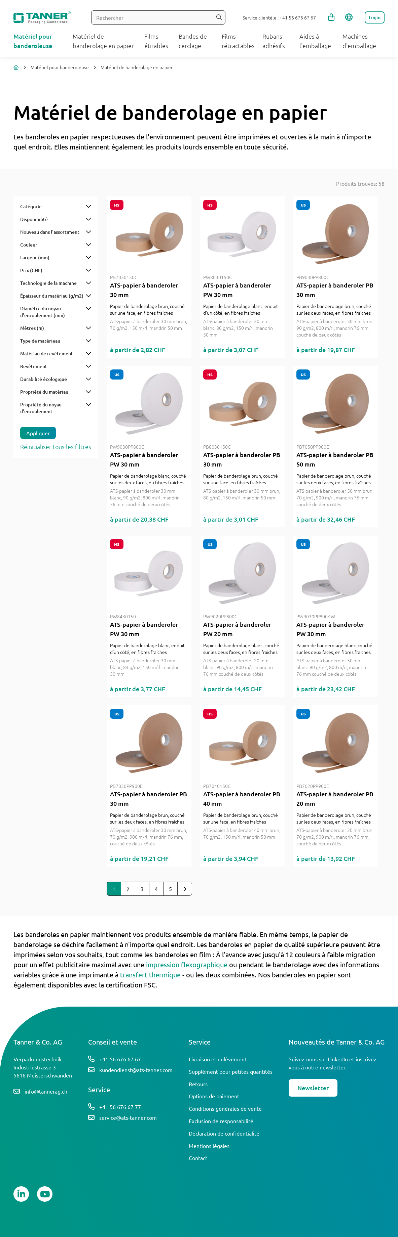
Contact (198, 1157)
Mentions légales (209, 1145)
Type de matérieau (40, 341)
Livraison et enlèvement (218, 1059)
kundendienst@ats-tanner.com (136, 1069)
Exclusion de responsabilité (221, 1120)
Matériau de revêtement (46, 353)
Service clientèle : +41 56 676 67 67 (279, 17)
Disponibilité (34, 219)
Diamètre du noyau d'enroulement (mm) (42, 311)
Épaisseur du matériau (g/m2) (51, 296)
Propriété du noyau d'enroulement (41, 407)
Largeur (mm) (34, 257)
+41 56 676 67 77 (120, 1106)
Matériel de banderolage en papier (137, 67)
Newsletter (313, 1088)
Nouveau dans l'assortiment (49, 232)
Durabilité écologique (43, 379)
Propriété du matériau (44, 392)
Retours (198, 1083)
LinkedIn (338, 1059)
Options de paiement (214, 1096)
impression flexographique (186, 964)
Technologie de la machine (48, 283)
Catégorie (31, 206)
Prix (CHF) (31, 270)
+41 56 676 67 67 (120, 1059)
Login (375, 17)
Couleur (28, 244)
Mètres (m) (32, 328)
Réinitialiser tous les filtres (55, 446)
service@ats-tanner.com (128, 1117)
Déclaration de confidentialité (224, 1133)
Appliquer (38, 433)
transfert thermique (150, 974)
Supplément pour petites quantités (231, 1071)
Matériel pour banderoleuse (60, 67)
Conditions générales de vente (225, 1108)
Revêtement (33, 366)
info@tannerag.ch (46, 1091)
